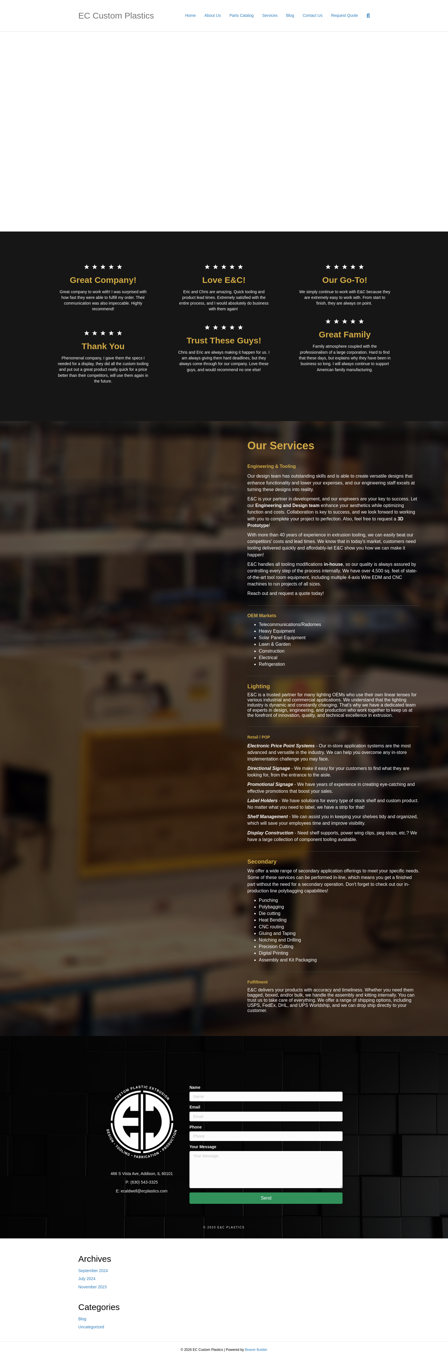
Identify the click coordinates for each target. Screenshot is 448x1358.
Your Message (202, 1146)
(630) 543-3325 (144, 1182)
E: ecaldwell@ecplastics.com (141, 1191)
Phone (195, 1127)
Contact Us (312, 15)
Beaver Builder (256, 1350)
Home (190, 15)
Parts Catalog (241, 15)
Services (270, 15)
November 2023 (92, 1287)
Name (194, 1087)
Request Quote (344, 15)
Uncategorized (91, 1327)
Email (194, 1107)
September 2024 (93, 1270)
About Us (212, 15)
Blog (290, 15)
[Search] (366, 15)
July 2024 (86, 1278)
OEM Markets (261, 615)
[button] (266, 1198)
